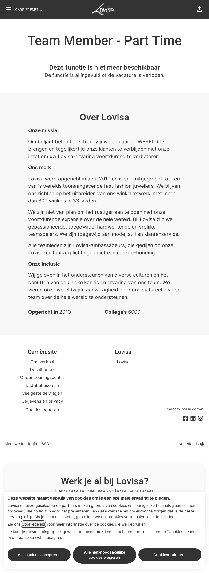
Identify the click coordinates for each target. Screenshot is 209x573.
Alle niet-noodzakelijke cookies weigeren (104, 555)
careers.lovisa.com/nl (185, 409)
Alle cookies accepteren (39, 554)
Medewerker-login (21, 443)
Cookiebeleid (33, 524)
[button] (199, 9)
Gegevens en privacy (42, 401)
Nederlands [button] (191, 444)
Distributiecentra (42, 385)
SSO (45, 443)
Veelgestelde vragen (42, 393)
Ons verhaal (42, 361)
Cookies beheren (42, 409)
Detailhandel (42, 369)
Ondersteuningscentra (42, 377)
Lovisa (123, 361)
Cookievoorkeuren (170, 554)
